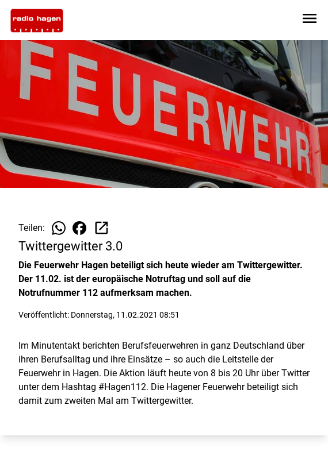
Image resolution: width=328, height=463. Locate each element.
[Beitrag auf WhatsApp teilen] (59, 228)
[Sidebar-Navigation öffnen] (309, 20)
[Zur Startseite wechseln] (36, 21)
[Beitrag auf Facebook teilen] (79, 228)
